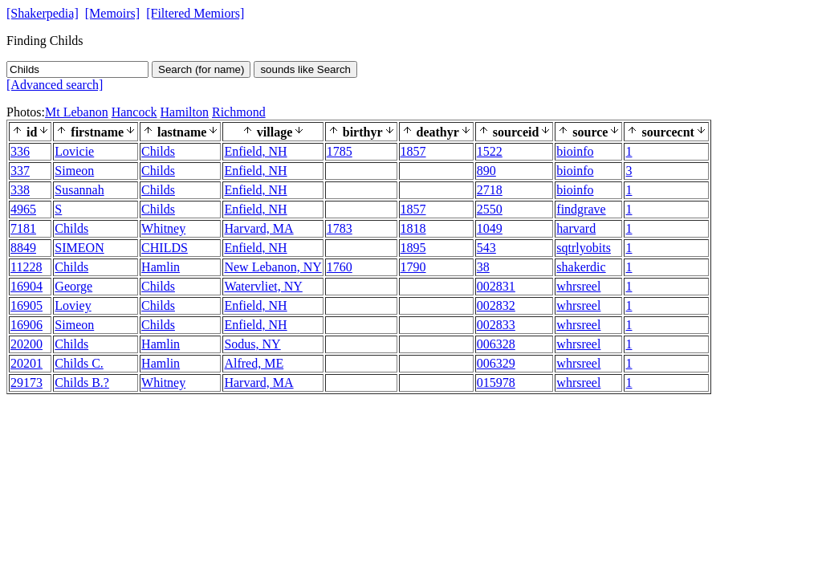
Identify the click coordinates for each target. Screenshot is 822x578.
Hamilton (185, 112)
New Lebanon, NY (272, 267)
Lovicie (74, 151)
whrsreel (578, 286)
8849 (23, 247)
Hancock (134, 112)
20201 (26, 363)
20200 (26, 344)
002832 (496, 305)
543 (486, 247)
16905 (26, 305)
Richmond (239, 112)
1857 (413, 151)
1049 (490, 228)
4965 (23, 209)
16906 (26, 325)
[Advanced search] (54, 85)
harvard (576, 228)
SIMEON (79, 247)
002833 (496, 325)
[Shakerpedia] (42, 13)
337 (20, 170)
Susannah (79, 190)
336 (20, 151)
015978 (496, 382)
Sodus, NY (252, 344)
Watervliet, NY (263, 286)
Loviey (73, 305)
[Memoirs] (112, 13)
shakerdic (580, 267)
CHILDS (164, 247)
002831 (496, 286)
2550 (490, 209)
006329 (496, 363)
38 (483, 267)
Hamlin (160, 267)
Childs (158, 151)
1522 (490, 151)
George (73, 286)
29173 (26, 382)
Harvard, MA (258, 228)
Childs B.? (82, 382)
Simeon (74, 170)
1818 (413, 228)
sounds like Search (305, 69)
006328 (496, 344)
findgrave (580, 209)
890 (486, 170)
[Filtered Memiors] (195, 13)
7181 (23, 228)
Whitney (163, 228)
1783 (339, 228)
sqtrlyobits (583, 247)
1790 (413, 267)
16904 (26, 286)
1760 (339, 267)
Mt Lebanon (76, 112)
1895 (413, 247)
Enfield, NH (255, 151)
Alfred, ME (253, 363)
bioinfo (574, 151)
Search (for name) (201, 69)
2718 (490, 190)
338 (20, 190)
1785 (339, 151)
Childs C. (79, 363)
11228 (26, 267)
